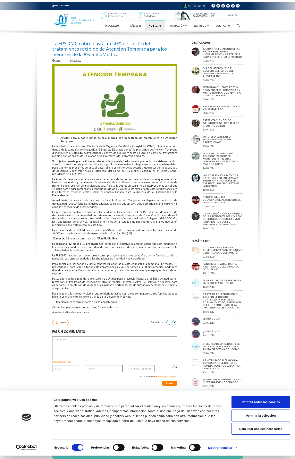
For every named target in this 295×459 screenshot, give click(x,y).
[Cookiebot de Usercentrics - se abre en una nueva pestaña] (26, 451)
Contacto (223, 25)
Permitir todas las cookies (261, 405)
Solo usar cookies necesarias (260, 432)
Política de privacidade (165, 376)
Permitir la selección (261, 418)
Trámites (135, 25)
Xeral (56, 60)
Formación (177, 25)
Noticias (65, 6)
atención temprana (127, 215)
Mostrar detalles (220, 451)
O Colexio (113, 25)
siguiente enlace (77, 296)
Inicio (56, 6)
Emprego (201, 25)
